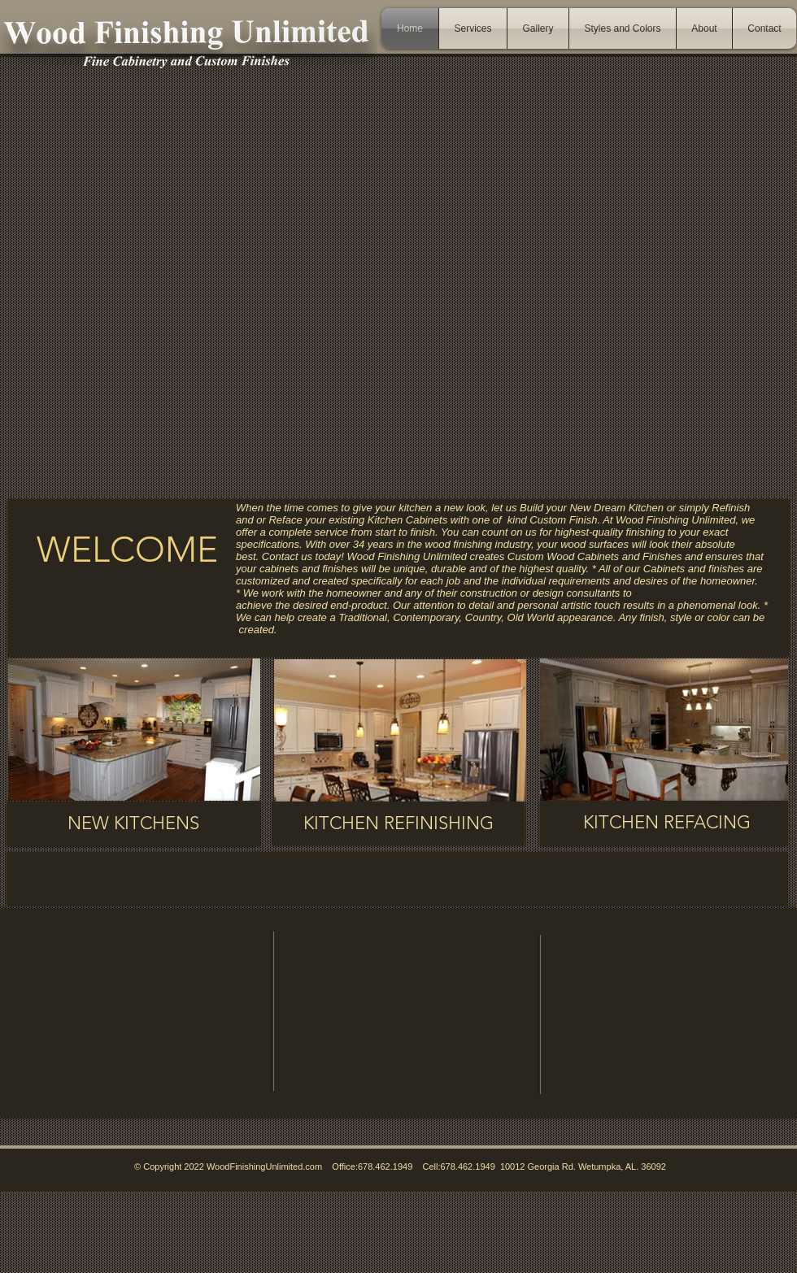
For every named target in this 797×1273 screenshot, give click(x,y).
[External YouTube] (405, 1011)
